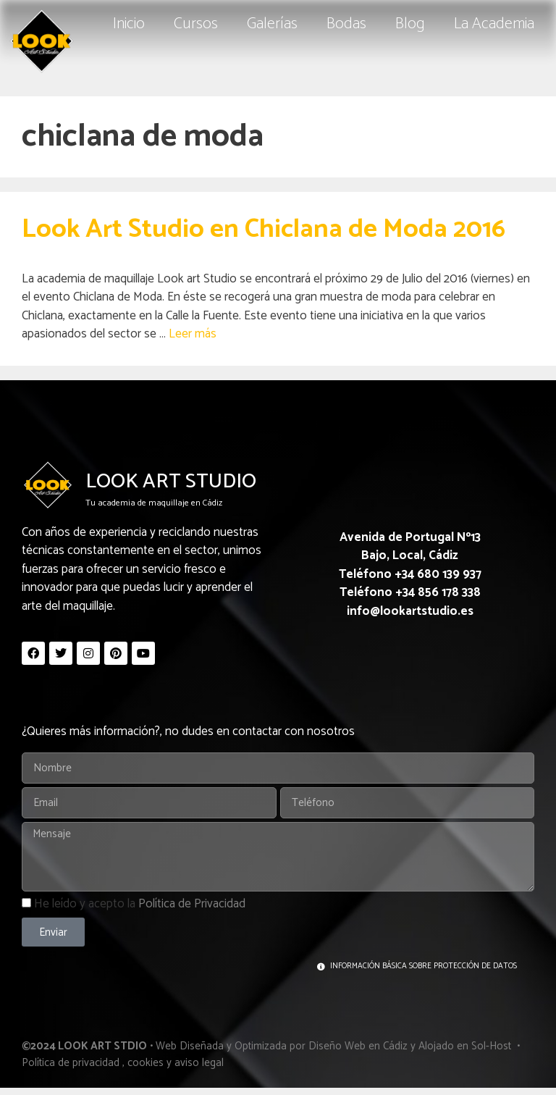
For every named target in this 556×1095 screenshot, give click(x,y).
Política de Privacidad (191, 904)
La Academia (494, 24)
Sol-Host (492, 1046)
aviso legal (199, 1063)
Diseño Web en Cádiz (358, 1046)
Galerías (272, 24)
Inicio (129, 24)
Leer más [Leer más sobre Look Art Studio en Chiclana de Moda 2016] (192, 334)
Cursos (196, 24)
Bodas (346, 24)
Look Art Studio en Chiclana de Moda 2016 (263, 229)
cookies (145, 1063)
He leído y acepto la (139, 904)
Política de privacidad (70, 1063)
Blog (410, 24)
